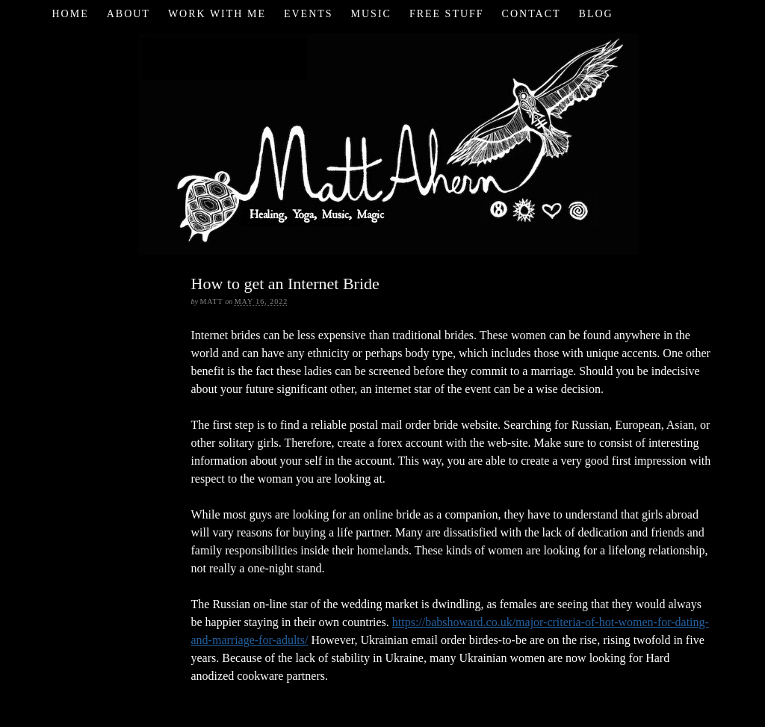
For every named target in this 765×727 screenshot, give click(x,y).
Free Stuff (446, 13)
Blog (596, 13)
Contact (531, 13)
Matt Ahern (382, 141)
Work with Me (217, 13)
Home (70, 13)
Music (371, 13)
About (128, 13)
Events (308, 13)
